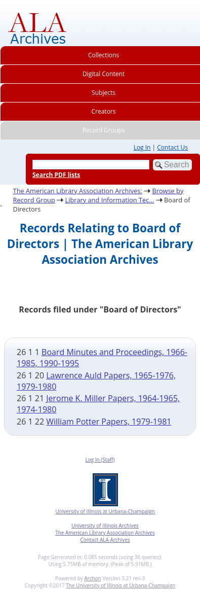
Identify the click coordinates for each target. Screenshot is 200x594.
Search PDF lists (56, 174)
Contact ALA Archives (105, 539)
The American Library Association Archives (105, 532)
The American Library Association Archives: (77, 190)
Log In (142, 147)
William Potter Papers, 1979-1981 (108, 421)
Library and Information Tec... (109, 199)
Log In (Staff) (99, 459)
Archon (92, 578)
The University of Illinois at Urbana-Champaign (120, 585)
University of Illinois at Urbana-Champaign (104, 511)
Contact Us (172, 147)
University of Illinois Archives (105, 525)
